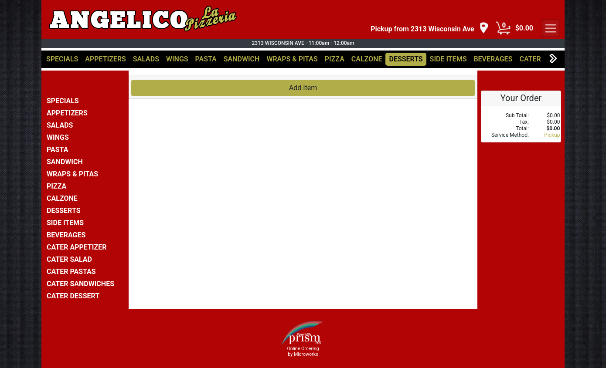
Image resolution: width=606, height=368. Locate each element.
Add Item (303, 88)
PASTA (206, 59)
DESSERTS (405, 59)
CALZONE (366, 59)
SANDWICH (242, 59)
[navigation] (429, 28)
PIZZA (334, 59)
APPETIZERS (105, 59)
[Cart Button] (503, 28)
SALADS (146, 59)
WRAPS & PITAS (291, 59)
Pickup (552, 135)
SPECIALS (62, 59)
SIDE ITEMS (448, 59)
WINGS (177, 59)
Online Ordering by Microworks (303, 351)
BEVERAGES (492, 59)
